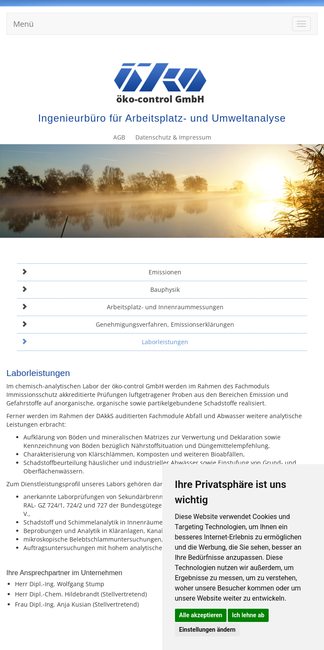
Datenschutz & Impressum (277, 50)
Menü (23, 24)
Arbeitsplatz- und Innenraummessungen (122, 307)
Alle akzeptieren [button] (201, 615)
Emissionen (101, 272)
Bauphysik (100, 289)
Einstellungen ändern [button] (207, 629)
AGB (228, 50)
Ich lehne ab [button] (248, 615)
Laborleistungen (104, 342)
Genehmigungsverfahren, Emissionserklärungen (127, 324)
